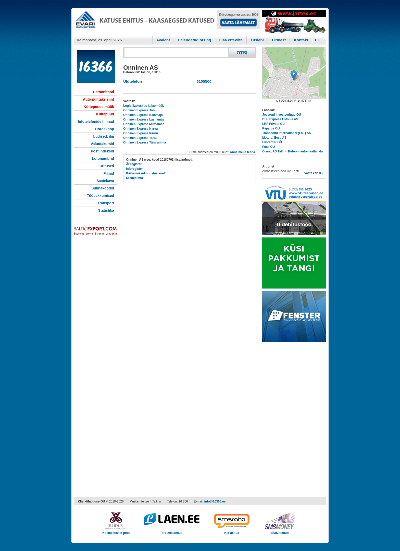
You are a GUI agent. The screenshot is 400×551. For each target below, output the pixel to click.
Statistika (106, 210)
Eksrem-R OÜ (272, 142)
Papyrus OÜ (271, 128)
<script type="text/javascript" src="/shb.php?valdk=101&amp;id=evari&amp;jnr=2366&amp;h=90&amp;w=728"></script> (167, 21)
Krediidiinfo (134, 178)
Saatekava (105, 181)
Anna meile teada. (243, 152)
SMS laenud (280, 531)
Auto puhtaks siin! (98, 99)
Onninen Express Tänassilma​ (144, 142)
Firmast (279, 40)
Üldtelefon (132, 81)
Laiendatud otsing (194, 40)
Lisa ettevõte (231, 40)
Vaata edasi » (313, 173)
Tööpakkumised (100, 196)
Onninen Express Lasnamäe (143, 119)
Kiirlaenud (232, 531)
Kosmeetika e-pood (116, 531)
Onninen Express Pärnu (140, 133)
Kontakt (301, 40)
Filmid (109, 173)
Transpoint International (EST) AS (286, 133)
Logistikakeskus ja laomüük (143, 105)
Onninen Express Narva (140, 128)
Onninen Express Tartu (140, 138)
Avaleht (163, 40)
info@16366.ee (215, 501)
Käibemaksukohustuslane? (146, 173)
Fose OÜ (268, 147)
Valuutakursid (102, 144)
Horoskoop (104, 129)
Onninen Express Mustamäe (143, 124)
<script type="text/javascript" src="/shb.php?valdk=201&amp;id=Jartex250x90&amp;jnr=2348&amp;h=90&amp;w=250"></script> (294, 21)
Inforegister (134, 169)
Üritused (106, 166)
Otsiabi (257, 40)
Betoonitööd (103, 92)
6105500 (202, 81)
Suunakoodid (102, 188)
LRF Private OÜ (273, 124)
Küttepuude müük (99, 107)
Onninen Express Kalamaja (143, 115)
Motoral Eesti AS (274, 137)
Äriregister (134, 164)
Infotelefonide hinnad (96, 121)
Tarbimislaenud (171, 531)
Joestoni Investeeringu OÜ (281, 114)
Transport (105, 203)
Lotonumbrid (103, 159)
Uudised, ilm (103, 136)
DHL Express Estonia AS (280, 119)
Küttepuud (105, 114)
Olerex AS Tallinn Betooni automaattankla (292, 151)
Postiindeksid (102, 151)
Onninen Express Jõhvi (140, 110)
